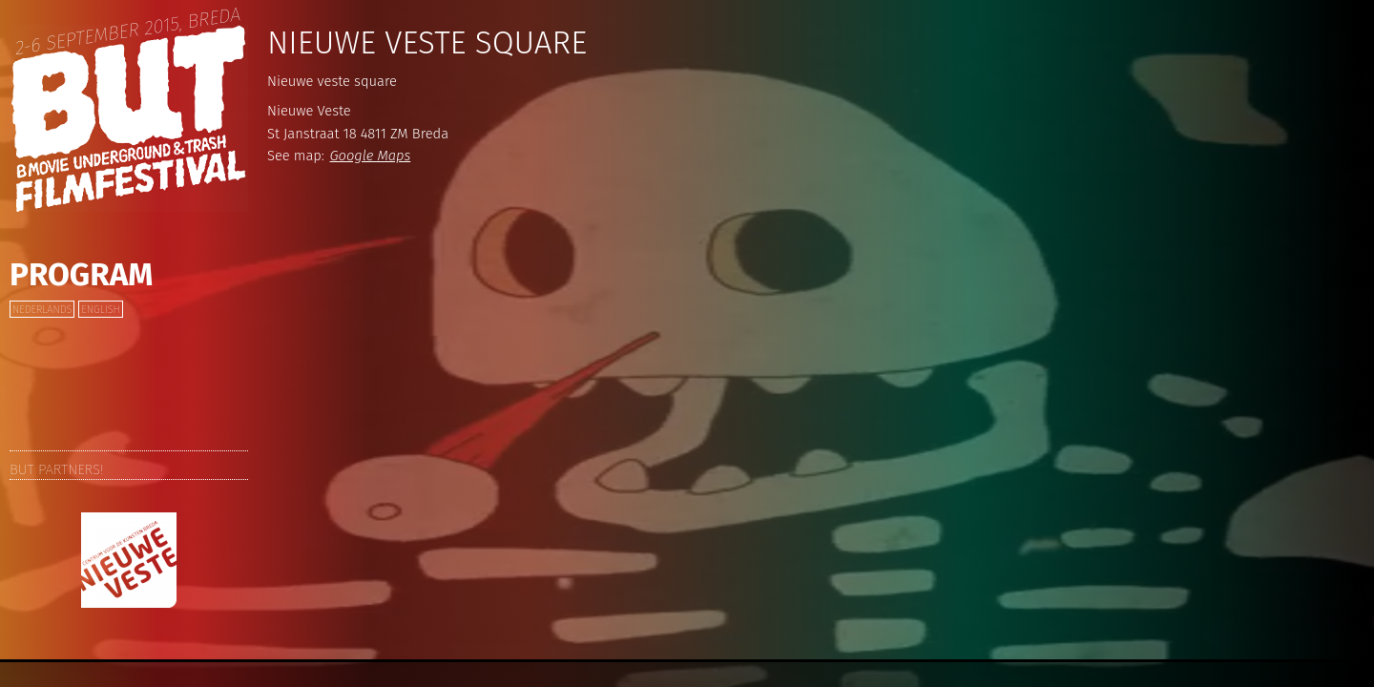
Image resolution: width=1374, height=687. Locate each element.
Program (81, 275)
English (100, 309)
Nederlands (42, 309)
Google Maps (370, 155)
